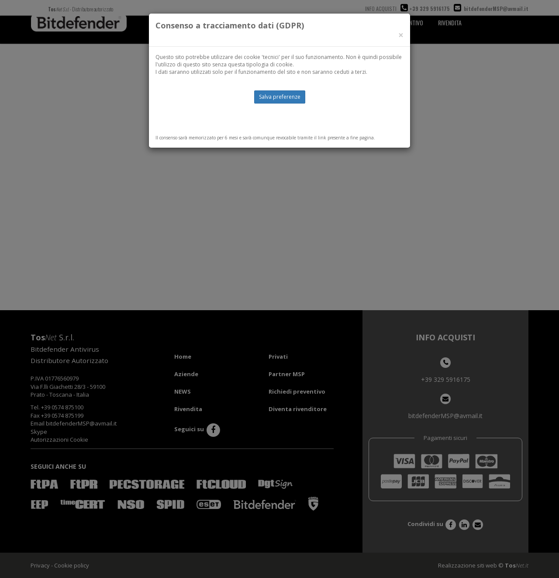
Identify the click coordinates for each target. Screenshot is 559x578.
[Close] (401, 35)
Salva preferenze (279, 96)
